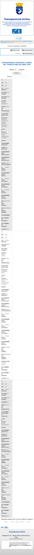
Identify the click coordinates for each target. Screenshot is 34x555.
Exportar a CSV (15, 50)
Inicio (2, 41)
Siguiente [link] (22, 521)
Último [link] (28, 521)
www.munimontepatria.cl (16, 538)
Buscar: (9, 76)
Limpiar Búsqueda (27, 50)
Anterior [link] (12, 521)
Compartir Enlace (27, 53)
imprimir (19, 53)
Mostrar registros (17, 69)
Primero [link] (6, 521)
